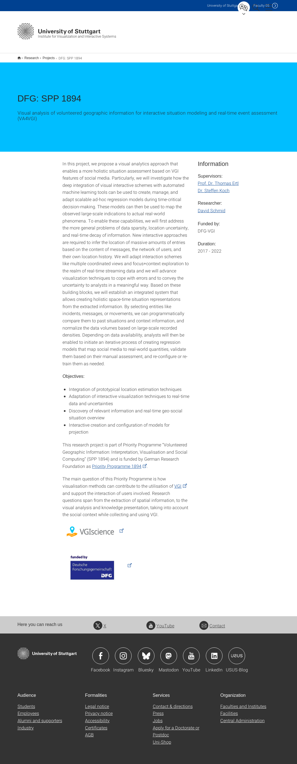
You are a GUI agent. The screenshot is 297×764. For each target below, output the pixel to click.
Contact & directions (173, 702)
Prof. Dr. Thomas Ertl (218, 179)
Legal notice (97, 702)
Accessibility (97, 717)
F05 (261, 5)
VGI (178, 482)
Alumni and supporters (40, 717)
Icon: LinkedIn (214, 652)
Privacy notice (99, 709)
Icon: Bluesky (146, 652)
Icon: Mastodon (168, 652)
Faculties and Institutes (243, 702)
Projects (46, 56)
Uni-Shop (162, 738)
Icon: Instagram (123, 652)
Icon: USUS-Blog (236, 652)
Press (158, 709)
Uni (223, 5)
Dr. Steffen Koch (214, 187)
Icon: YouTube (191, 652)
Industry (26, 724)
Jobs (158, 717)
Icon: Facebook (100, 652)
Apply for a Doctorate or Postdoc (176, 727)
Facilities (229, 709)
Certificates (96, 724)
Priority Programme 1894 (116, 462)
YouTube (160, 622)
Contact (212, 622)
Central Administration (242, 717)
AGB (89, 731)
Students (26, 702)
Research (28, 56)
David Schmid (211, 207)
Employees (28, 709)
